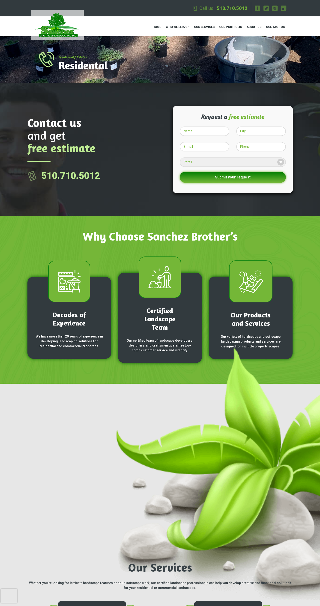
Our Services (203, 25)
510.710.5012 (232, 8)
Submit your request (233, 174)
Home (155, 25)
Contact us (274, 25)
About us (253, 25)
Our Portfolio (229, 25)
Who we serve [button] (175, 25)
